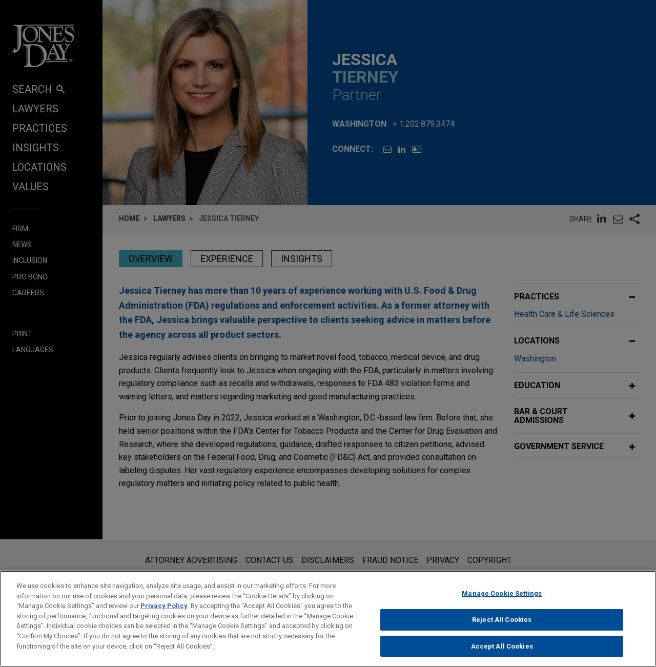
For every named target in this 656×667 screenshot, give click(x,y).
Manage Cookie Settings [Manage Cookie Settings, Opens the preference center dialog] (502, 600)
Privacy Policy (164, 613)
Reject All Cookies (501, 627)
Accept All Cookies (502, 653)
